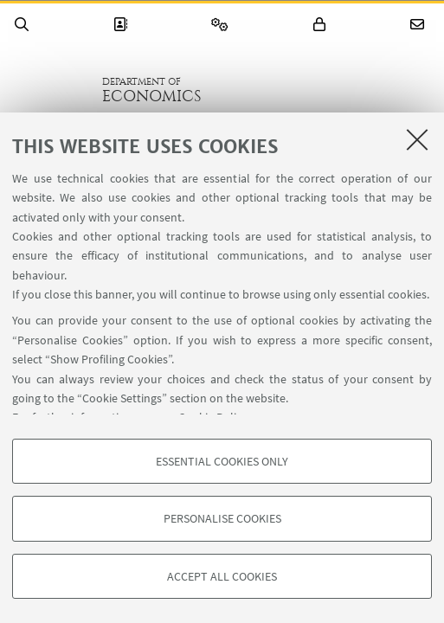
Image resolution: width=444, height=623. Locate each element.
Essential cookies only (222, 461)
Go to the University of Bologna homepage (51, 90)
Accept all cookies (222, 576)
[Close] (417, 139)
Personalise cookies (222, 518)
